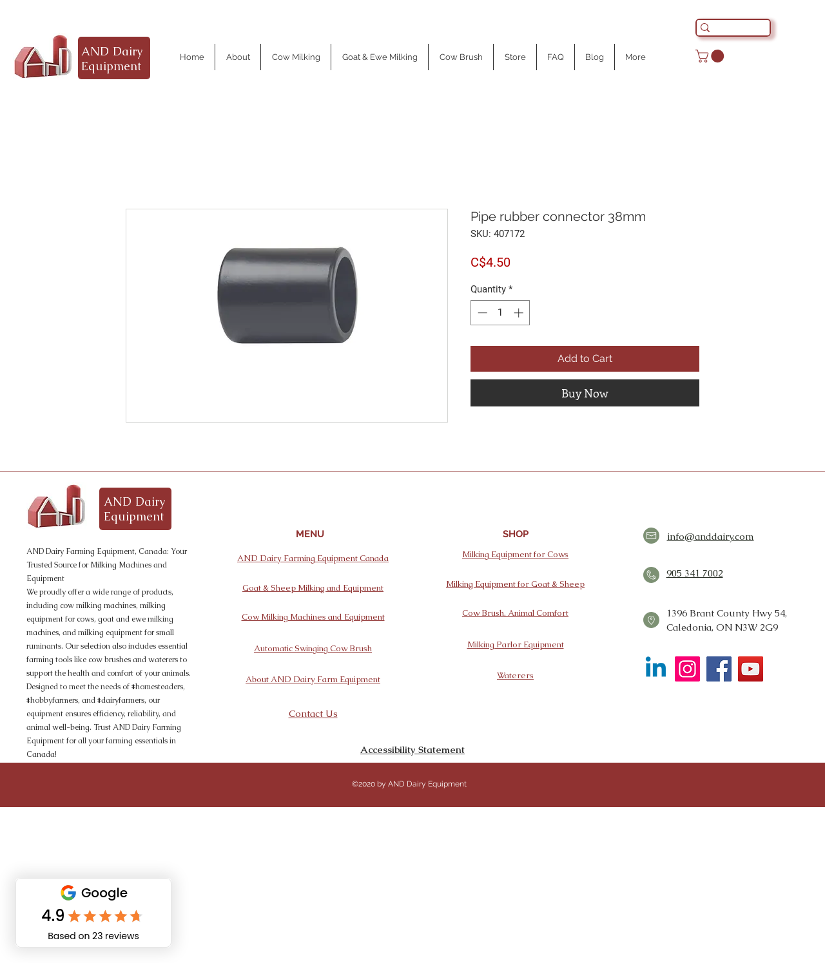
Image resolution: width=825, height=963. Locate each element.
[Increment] (520, 313)
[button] (711, 56)
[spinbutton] (500, 313)
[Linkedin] (655, 669)
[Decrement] (481, 313)
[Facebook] (719, 669)
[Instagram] (687, 669)
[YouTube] (750, 669)
